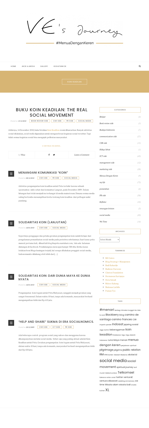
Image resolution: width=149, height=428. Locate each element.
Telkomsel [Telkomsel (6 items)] (126, 372)
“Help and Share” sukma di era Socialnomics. (56, 322)
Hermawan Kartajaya (114, 276)
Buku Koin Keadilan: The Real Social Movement (51, 112)
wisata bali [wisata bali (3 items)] (125, 384)
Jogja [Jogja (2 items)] (102, 330)
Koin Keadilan (53, 130)
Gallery (44, 66)
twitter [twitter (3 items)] (119, 377)
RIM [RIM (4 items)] (102, 354)
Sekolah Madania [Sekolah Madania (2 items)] (120, 355)
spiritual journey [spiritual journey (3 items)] (125, 367)
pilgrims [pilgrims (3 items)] (118, 349)
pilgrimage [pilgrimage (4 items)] (106, 350)
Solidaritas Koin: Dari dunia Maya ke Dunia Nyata (54, 277)
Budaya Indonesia (107, 130)
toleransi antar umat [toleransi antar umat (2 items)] (108, 377)
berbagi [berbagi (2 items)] (118, 310)
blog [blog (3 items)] (121, 314)
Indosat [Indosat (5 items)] (117, 324)
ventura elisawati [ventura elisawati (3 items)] (109, 380)
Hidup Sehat (105, 149)
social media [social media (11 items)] (113, 360)
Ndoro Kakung (112, 283)
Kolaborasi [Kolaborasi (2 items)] (117, 335)
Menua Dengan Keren (109, 175)
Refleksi (103, 202)
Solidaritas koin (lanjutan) (42, 222)
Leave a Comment (81, 154)
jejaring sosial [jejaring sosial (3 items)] (131, 324)
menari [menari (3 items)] (123, 340)
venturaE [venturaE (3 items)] (128, 377)
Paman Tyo (110, 290)
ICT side (56, 327)
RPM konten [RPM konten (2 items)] (108, 355)
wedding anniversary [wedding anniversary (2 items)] (126, 381)
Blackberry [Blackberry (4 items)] (112, 314)
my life (102, 182)
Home (13, 66)
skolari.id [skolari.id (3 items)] (132, 354)
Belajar (102, 116)
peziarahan (104, 189)
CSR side (57, 121)
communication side (108, 136)
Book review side (39, 121)
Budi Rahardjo (111, 265)
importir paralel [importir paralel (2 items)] (105, 325)
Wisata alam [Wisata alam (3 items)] (111, 384)
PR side (69, 121)
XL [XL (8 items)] (107, 389)
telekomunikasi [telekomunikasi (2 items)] (111, 373)
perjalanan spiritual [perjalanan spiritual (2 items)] (128, 345)
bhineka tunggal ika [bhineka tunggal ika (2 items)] (129, 310)
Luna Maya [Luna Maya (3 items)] (113, 340)
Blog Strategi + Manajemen (117, 261)
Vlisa (23, 154)
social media (84, 121)
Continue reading (56, 146)
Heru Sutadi (110, 279)
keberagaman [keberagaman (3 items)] (117, 329)
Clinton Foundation (114, 272)
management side (107, 162)
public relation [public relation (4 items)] (132, 350)
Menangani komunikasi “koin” (43, 173)
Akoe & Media (28, 66)
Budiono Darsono (113, 269)
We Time (103, 221)
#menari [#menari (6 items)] (107, 309)
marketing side (106, 169)
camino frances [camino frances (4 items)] (122, 319)
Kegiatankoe (60, 66)
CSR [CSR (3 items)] (134, 319)
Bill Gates (109, 258)
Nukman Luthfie (112, 287)
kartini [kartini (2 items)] (106, 330)
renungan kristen (107, 208)
